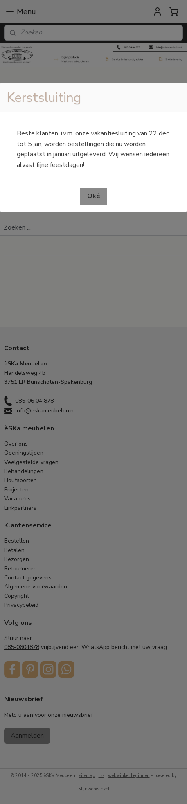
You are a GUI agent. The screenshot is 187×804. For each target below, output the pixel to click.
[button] (93, 196)
